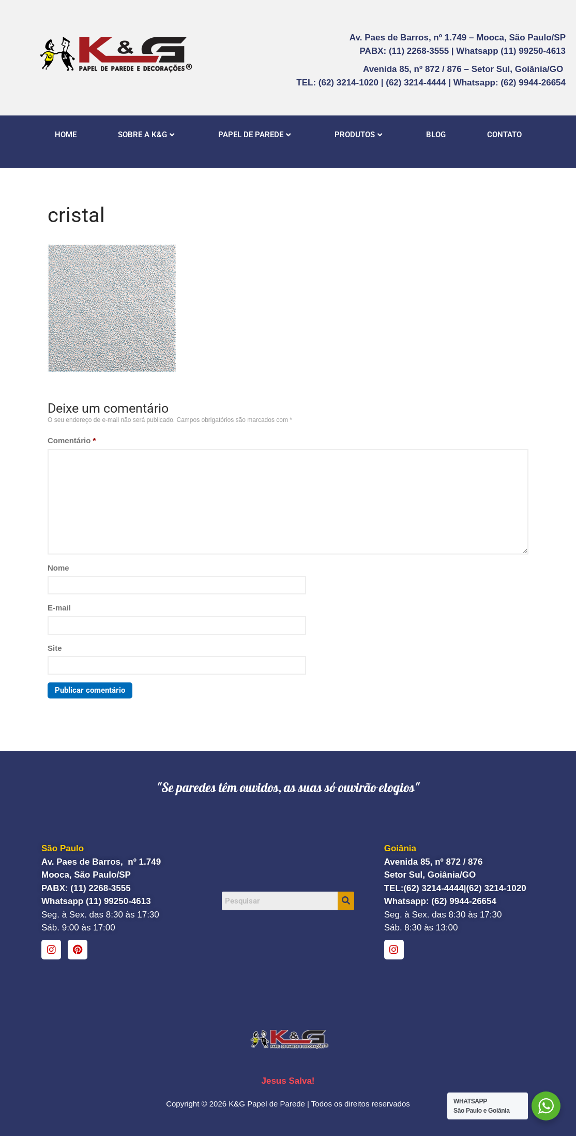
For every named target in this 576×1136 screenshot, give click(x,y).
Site (55, 648)
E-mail (59, 607)
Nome (58, 567)
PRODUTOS (358, 134)
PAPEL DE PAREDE (254, 134)
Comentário (72, 440)
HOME (66, 134)
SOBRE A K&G (146, 134)
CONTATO (504, 134)
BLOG (436, 134)
